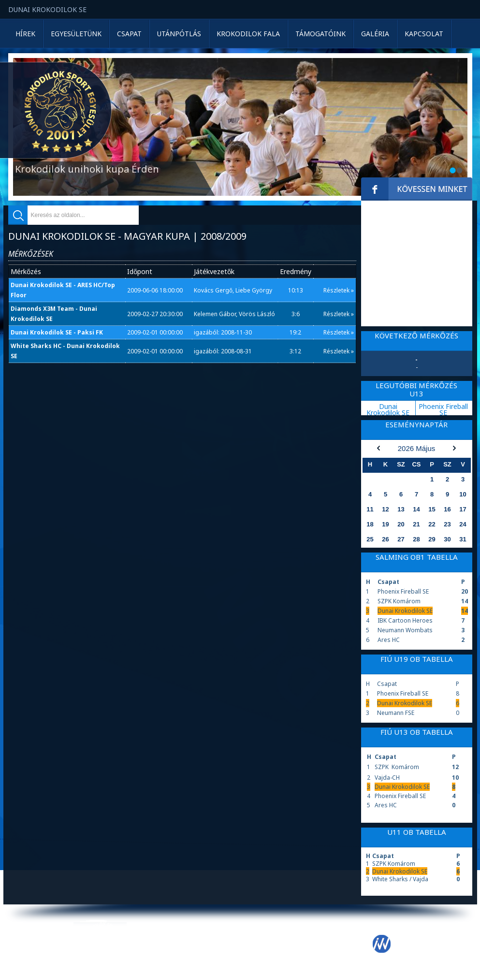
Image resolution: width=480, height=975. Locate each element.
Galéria (375, 33)
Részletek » (338, 290)
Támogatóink (320, 33)
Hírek (25, 33)
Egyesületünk (76, 33)
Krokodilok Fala (248, 33)
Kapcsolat (424, 33)
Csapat (129, 33)
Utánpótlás (179, 33)
